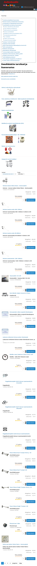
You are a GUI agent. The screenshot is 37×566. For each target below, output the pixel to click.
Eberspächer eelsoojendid (9, 50)
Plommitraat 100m (15, 523)
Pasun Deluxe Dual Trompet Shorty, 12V (20, 452)
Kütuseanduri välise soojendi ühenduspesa (21, 312)
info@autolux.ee (12, 73)
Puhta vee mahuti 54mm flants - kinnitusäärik (15, 544)
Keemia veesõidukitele (9, 31)
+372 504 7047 (15, 7)
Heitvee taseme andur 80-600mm (12, 233)
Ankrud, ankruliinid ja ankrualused (11, 26)
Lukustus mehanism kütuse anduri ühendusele (15, 337)
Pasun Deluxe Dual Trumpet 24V (18, 470)
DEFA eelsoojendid (7, 47)
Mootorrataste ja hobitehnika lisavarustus (13, 21)
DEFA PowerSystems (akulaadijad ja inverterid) (14, 45)
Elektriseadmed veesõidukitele (10, 30)
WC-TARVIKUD (7, 37)
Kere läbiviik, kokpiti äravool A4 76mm (20, 293)
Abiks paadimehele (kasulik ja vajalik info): (9, 76)
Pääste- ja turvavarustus (9, 38)
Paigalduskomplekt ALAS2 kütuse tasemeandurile (16, 433)
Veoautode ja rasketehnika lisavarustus (12, 23)
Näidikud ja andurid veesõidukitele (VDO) (13, 33)
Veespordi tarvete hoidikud (10, 40)
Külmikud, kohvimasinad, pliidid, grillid (13, 53)
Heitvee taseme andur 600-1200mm (12, 209)
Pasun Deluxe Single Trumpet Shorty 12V (21, 487)
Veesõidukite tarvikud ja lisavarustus (12, 25)
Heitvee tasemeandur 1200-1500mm (12, 258)
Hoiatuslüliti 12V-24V (15, 276)
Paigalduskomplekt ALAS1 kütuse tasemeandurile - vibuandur (19, 407)
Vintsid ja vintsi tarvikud (9, 43)
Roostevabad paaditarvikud (10, 35)
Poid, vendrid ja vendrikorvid (10, 28)
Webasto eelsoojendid (8, 48)
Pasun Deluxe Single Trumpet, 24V (19, 506)
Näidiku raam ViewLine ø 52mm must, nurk (21, 354)
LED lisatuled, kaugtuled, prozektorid (12, 58)
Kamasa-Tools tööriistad (9, 42)
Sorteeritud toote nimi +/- (8, 174)
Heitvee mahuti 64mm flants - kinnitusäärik (15, 185)
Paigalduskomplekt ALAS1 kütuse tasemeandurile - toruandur (19, 382)
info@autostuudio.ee (28, 7)
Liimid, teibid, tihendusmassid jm (11, 60)
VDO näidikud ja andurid (9, 57)
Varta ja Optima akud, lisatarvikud (11, 52)
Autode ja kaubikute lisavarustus (11, 20)
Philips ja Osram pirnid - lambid (10, 55)
